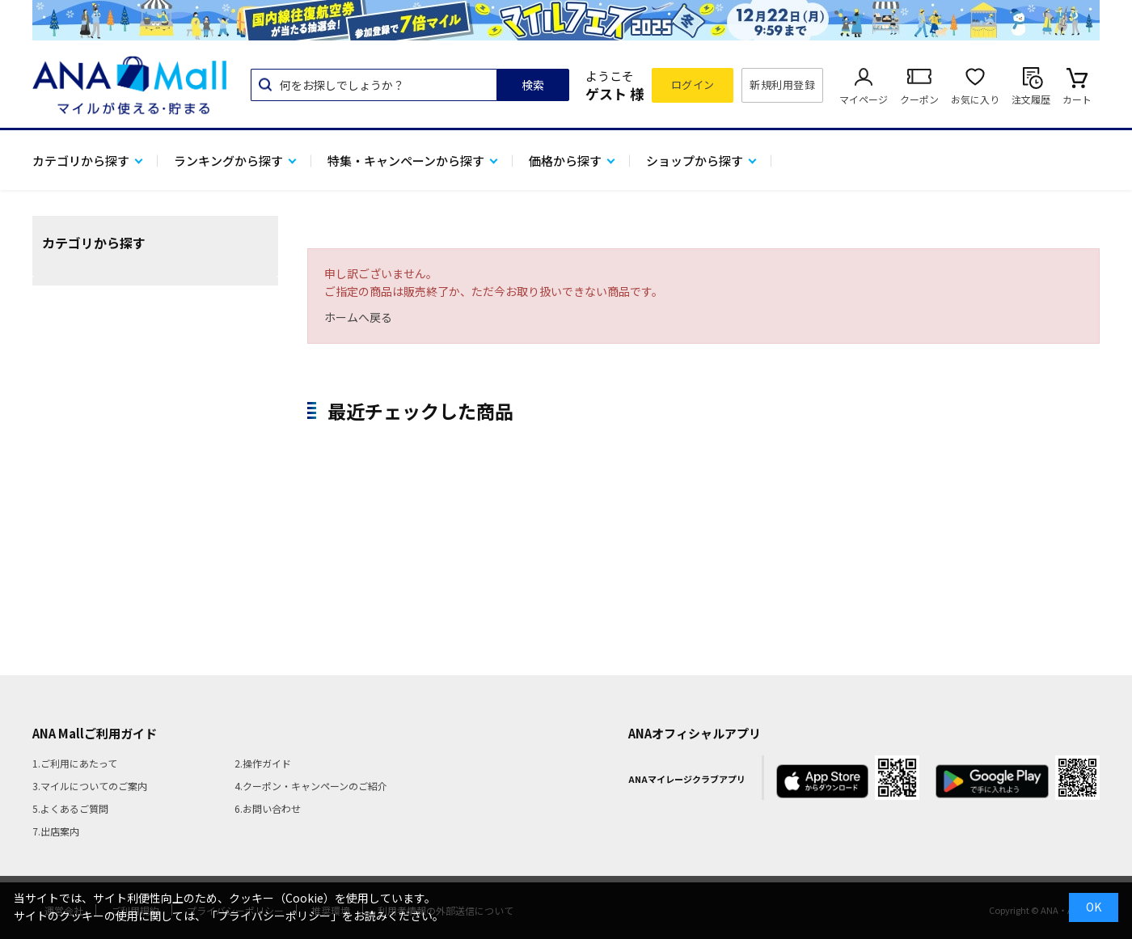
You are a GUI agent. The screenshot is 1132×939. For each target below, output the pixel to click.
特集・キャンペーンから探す (405, 160)
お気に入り (975, 99)
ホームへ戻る (358, 317)
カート (1077, 99)
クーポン (919, 99)
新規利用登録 (782, 84)
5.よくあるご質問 (70, 808)
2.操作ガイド (262, 763)
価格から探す (565, 160)
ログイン (693, 84)
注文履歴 (1031, 99)
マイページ (863, 99)
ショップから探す (694, 160)
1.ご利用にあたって (74, 763)
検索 (533, 85)
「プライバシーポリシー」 (274, 915)
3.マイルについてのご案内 (89, 786)
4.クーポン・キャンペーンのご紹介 (310, 786)
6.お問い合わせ (267, 808)
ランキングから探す (228, 160)
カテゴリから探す (80, 160)
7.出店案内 (55, 831)
